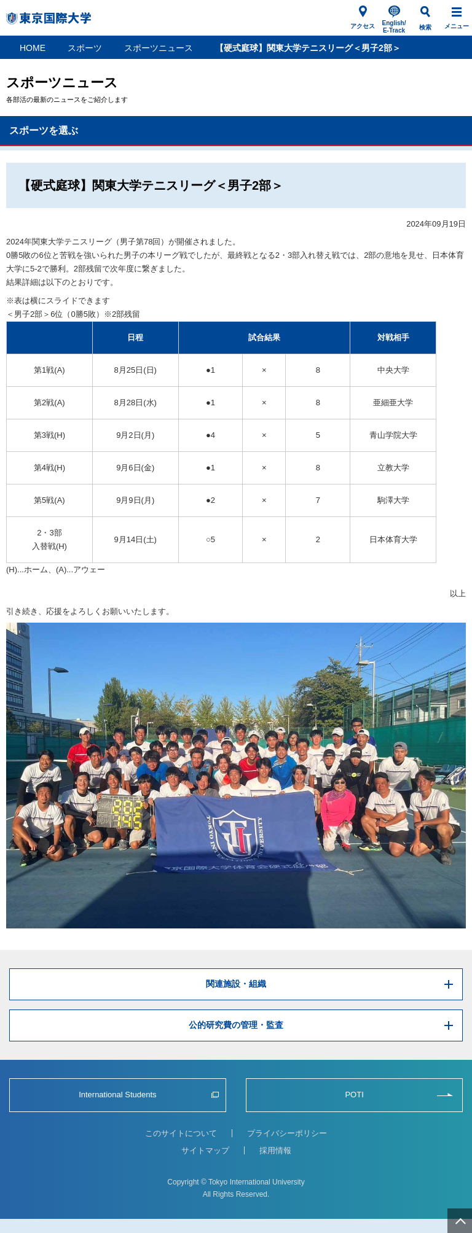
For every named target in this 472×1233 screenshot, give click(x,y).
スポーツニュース (158, 48)
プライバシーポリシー (287, 1133)
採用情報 (275, 1150)
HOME (32, 48)
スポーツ (85, 48)
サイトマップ (205, 1150)
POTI (354, 1094)
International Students (117, 1094)
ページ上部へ (459, 1220)
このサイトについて (181, 1133)
